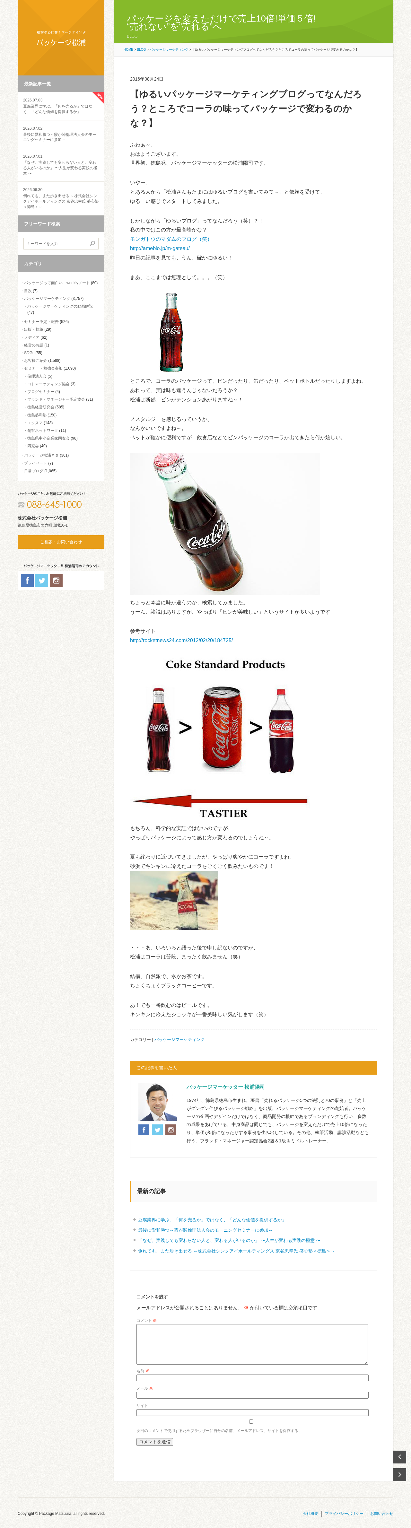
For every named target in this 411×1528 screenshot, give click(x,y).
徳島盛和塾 (37, 415)
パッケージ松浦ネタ (41, 455)
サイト (142, 1413)
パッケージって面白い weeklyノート (57, 283)
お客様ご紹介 (35, 360)
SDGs (29, 353)
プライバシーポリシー (344, 1521)
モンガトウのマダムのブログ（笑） (171, 239)
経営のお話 (33, 345)
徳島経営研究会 (40, 407)
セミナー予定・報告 (41, 321)
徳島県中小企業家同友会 (48, 438)
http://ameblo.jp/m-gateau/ (160, 248)
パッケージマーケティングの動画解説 (60, 306)
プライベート (35, 463)
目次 (28, 291)
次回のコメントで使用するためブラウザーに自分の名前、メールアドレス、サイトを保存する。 (219, 1438)
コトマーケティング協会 (48, 384)
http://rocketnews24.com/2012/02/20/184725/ (181, 640)
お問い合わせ (381, 1521)
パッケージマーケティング (47, 298)
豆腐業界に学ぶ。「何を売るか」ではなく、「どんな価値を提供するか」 (61, 106)
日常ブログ (33, 471)
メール (144, 1396)
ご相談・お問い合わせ (61, 541)
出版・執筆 (33, 329)
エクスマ (35, 423)
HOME (128, 49)
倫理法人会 (37, 376)
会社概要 (310, 1521)
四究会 (33, 446)
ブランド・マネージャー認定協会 (56, 399)
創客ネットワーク (42, 430)
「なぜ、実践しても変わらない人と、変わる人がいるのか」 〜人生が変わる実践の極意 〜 (61, 164)
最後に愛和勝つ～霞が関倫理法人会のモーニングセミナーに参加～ (61, 134)
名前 (142, 1378)
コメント (146, 1320)
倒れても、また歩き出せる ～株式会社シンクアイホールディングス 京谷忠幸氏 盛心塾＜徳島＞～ (236, 1250)
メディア (31, 337)
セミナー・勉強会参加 (43, 368)
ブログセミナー (40, 391)
